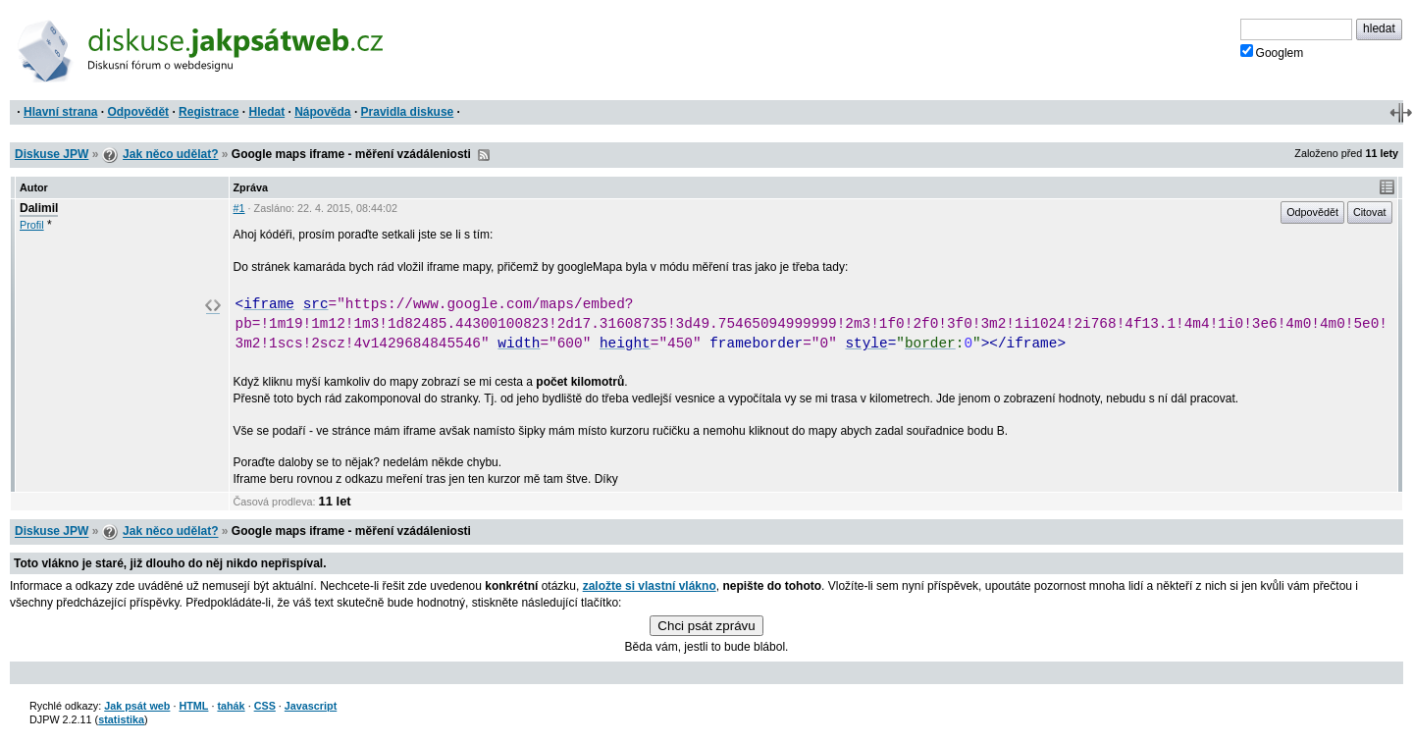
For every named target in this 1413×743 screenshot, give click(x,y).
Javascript (311, 706)
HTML (193, 706)
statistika (121, 719)
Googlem (1272, 52)
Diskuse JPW (51, 154)
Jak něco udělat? (170, 154)
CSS (265, 706)
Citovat (1370, 212)
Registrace (208, 112)
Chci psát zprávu (706, 625)
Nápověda (322, 112)
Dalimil (39, 208)
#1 (239, 208)
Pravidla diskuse (407, 112)
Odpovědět (138, 112)
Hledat (266, 112)
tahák (230, 706)
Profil (32, 225)
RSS (484, 155)
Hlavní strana (60, 112)
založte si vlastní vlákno (649, 586)
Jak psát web (137, 706)
